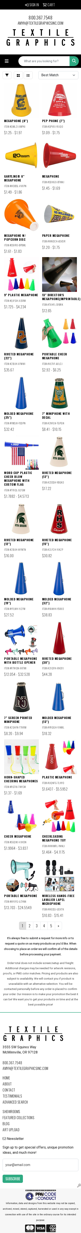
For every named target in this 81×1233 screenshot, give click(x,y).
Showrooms (11, 1111)
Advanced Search (15, 1102)
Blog (6, 1123)
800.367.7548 (40, 17)
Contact (9, 1090)
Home (6, 1077)
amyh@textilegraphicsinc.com (41, 23)
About (7, 1084)
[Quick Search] (44, 61)
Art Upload (11, 1129)
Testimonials (12, 1096)
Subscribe (12, 1178)
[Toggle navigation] (6, 61)
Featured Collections (18, 1117)
